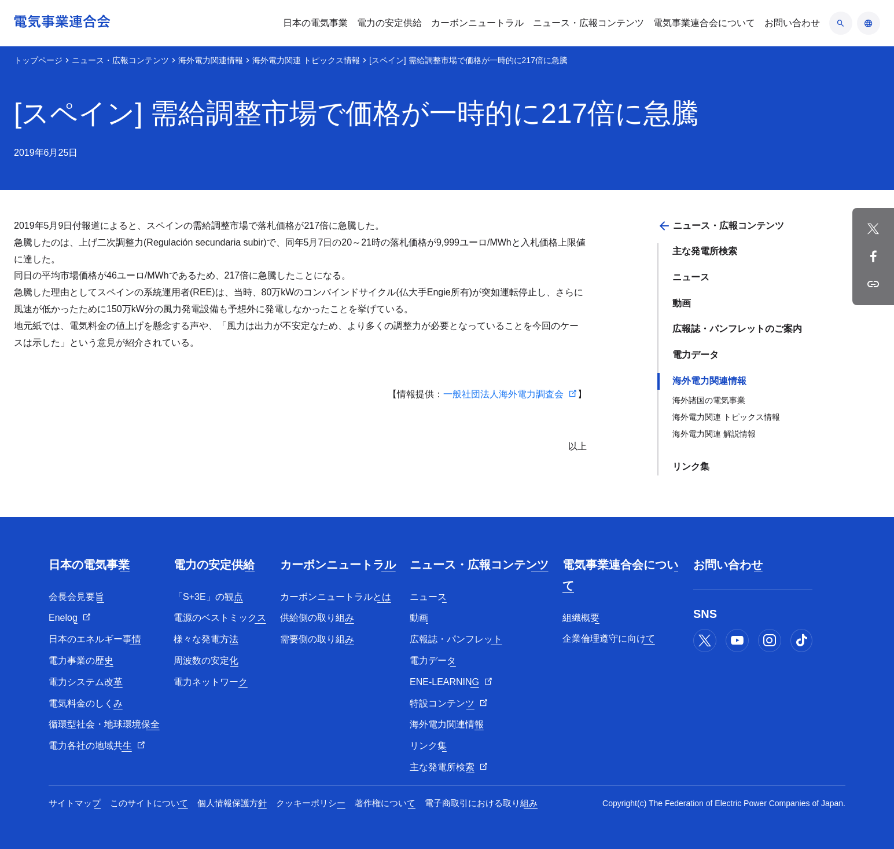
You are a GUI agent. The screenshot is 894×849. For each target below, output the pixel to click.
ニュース (690, 277)
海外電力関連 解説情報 (714, 433)
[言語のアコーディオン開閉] (868, 23)
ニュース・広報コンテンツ (120, 60)
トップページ (38, 60)
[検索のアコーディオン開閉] (840, 23)
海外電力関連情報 (210, 60)
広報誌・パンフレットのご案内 (737, 329)
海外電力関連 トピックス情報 (306, 60)
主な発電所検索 (704, 251)
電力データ (695, 355)
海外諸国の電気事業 (708, 400)
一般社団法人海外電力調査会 (503, 394)
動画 (681, 303)
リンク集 (690, 466)
